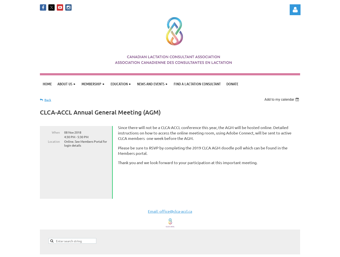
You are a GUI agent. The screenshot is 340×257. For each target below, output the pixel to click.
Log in (295, 9)
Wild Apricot (248, 251)
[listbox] (282, 99)
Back (47, 100)
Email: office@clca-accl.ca (170, 201)
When (56, 132)
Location (54, 141)
